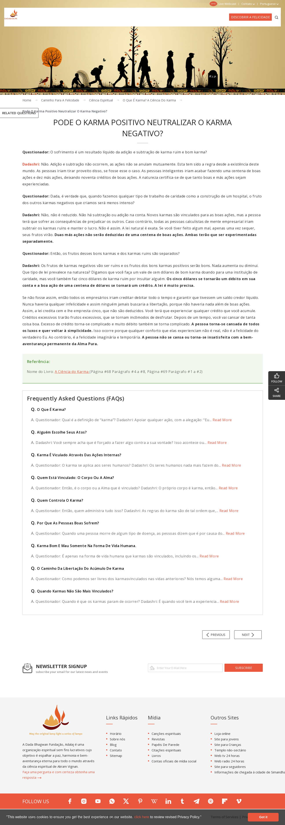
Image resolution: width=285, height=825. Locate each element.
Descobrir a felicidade (250, 17)
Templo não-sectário (230, 750)
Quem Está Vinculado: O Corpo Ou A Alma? (72, 477)
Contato (116, 750)
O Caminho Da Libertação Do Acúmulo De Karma (77, 568)
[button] (203, 817)
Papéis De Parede (165, 744)
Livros (156, 755)
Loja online (222, 733)
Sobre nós (117, 739)
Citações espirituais (166, 750)
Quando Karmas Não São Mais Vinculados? (72, 591)
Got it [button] (263, 817)
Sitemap (116, 755)
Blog (113, 744)
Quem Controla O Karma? (57, 500)
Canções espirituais (166, 733)
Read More (222, 419)
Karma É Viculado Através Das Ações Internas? (76, 455)
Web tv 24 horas (227, 755)
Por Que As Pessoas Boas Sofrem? (65, 523)
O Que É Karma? (48, 409)
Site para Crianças (227, 744)
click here (142, 817)
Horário (115, 733)
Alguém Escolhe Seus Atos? (59, 432)
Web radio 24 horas (229, 761)
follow (276, 378)
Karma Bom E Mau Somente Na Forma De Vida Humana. (83, 545)
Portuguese (269, 4)
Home (26, 100)
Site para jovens (226, 739)
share (276, 392)
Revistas (158, 739)
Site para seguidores (230, 766)
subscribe (243, 668)
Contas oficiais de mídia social (174, 761)
